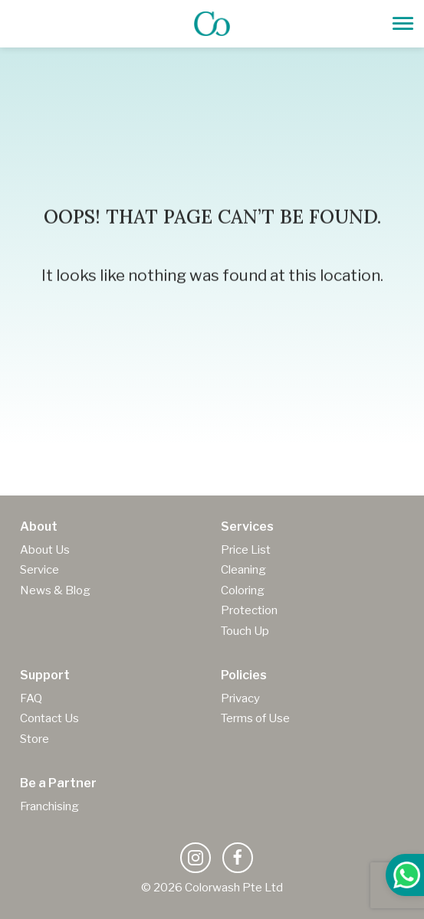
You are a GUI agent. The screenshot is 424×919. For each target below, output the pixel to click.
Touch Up (245, 631)
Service (39, 570)
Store (34, 739)
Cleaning (243, 570)
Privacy (240, 698)
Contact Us (49, 718)
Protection (249, 610)
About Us (45, 550)
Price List (246, 550)
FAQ (31, 698)
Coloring (243, 590)
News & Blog (55, 590)
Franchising (49, 806)
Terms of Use (255, 718)
